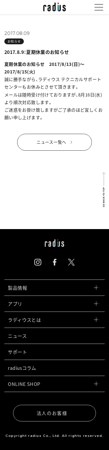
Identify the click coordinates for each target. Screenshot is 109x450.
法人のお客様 (52, 412)
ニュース (53, 335)
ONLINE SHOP (53, 383)
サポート (53, 351)
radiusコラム (53, 367)
